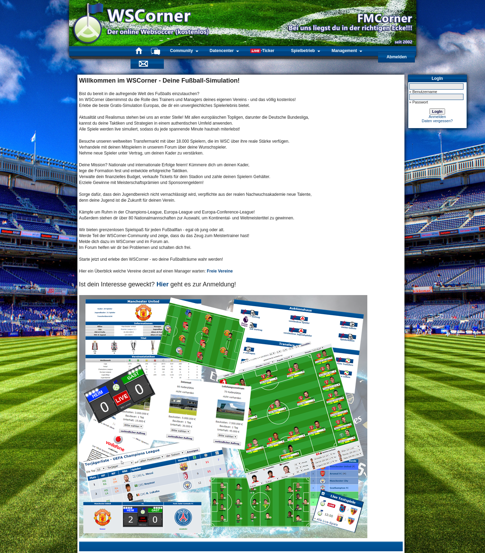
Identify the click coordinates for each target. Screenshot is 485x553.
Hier (163, 284)
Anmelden (437, 117)
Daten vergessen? (437, 121)
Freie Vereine (220, 271)
